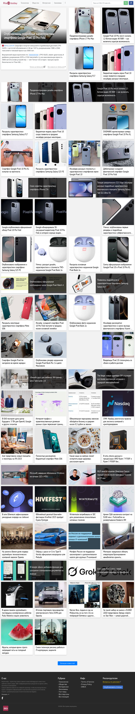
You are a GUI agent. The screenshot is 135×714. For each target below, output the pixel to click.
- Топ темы (62, 692)
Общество (35, 3)
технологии (33, 55)
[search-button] (126, 3)
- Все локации (63, 697)
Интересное (46, 3)
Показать (5, 694)
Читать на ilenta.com (36, 67)
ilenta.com (7, 45)
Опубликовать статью (113, 687)
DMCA (83, 687)
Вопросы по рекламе (111, 682)
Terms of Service (87, 682)
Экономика (58, 3)
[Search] (110, 3)
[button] (131, 3)
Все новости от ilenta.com (56, 67)
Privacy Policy (86, 684)
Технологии (25, 3)
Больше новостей (67, 663)
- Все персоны (63, 694)
